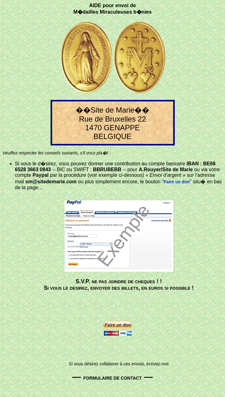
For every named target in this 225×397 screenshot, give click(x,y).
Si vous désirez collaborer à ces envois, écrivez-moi (119, 363)
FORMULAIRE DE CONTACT (112, 378)
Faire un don (177, 181)
